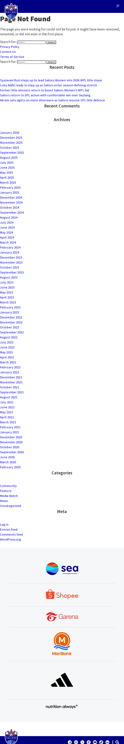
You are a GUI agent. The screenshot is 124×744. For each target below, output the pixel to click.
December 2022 (11, 310)
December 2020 (11, 426)
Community (9, 473)
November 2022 (11, 314)
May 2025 (7, 170)
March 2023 (8, 295)
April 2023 (7, 290)
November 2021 (11, 372)
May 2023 (7, 285)
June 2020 (8, 445)
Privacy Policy (10, 46)
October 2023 (10, 261)
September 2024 (12, 208)
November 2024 (11, 199)
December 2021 (11, 368)
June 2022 (8, 339)
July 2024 (7, 218)
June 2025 (8, 165)
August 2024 (9, 213)
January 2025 (10, 189)
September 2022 (12, 324)
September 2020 (12, 440)
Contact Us (8, 51)
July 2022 (7, 334)
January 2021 (10, 421)
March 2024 (8, 237)
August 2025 (9, 155)
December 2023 (11, 252)
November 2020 (11, 430)
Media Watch (9, 483)
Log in (4, 511)
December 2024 (11, 194)
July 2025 (7, 160)
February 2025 (11, 184)
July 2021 (7, 392)
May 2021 (7, 401)
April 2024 (7, 232)
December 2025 (11, 136)
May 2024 (7, 228)
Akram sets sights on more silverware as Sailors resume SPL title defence (54, 99)
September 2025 (12, 150)
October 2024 (10, 203)
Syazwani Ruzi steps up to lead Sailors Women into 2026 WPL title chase (54, 79)
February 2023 (11, 300)
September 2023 (12, 266)
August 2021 (9, 387)
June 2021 (8, 397)
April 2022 (7, 348)
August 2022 (9, 329)
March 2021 (8, 411)
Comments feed (12, 521)
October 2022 (10, 319)
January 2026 (10, 131)
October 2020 (10, 435)
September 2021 (12, 382)
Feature (6, 478)
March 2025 (8, 179)
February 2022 (11, 358)
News (4, 488)
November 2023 (11, 256)
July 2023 (7, 276)
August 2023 (9, 271)
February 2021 (11, 416)
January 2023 (10, 305)
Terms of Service (12, 56)
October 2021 (10, 377)
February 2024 (11, 242)
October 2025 (10, 145)
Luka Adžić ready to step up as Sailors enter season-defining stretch (50, 84)
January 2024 (10, 247)
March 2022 (8, 353)
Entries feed (9, 516)
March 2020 (8, 450)
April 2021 (7, 406)
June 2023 (8, 281)
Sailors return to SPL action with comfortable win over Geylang (47, 94)
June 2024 (8, 223)
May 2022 (7, 343)
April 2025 (7, 174)
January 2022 (10, 363)
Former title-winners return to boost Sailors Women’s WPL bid (46, 89)
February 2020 (11, 455)
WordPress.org (11, 525)
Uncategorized (11, 492)
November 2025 (11, 141)
